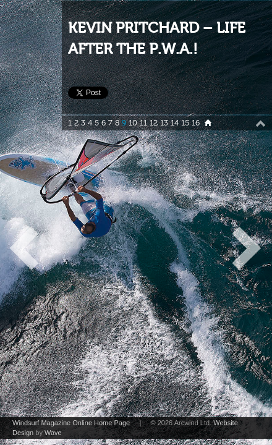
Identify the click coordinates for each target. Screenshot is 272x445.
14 (175, 123)
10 (133, 123)
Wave (53, 432)
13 (164, 123)
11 (143, 123)
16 (196, 123)
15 (185, 123)
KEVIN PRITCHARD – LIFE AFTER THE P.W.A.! (156, 38)
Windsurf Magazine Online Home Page (71, 422)
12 (154, 123)
